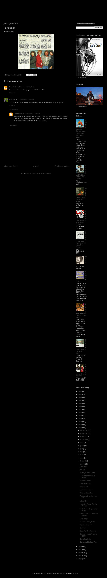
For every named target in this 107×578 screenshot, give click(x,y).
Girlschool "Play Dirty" (87, 522)
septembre (84, 439)
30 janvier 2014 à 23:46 (26, 87)
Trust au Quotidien (86, 493)
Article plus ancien (62, 166)
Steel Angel (84, 519)
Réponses (14, 109)
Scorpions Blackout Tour (88, 542)
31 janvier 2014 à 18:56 (26, 99)
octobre (83, 436)
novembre (84, 433)
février (82, 461)
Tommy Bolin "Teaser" (87, 473)
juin (81, 449)
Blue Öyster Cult (85, 484)
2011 (80, 553)
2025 (80, 394)
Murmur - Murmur (86, 490)
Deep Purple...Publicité (88, 531)
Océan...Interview (86, 525)
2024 (80, 397)
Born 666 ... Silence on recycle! (34, 8)
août (82, 442)
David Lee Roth (85, 539)
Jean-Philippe (13, 87)
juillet (82, 446)
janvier (82, 464)
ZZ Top (82, 470)
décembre (84, 430)
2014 (80, 428)
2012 (80, 550)
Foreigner (83, 467)
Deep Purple (84, 487)
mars (82, 458)
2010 (80, 556)
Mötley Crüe (84, 501)
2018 (80, 415)
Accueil (36, 166)
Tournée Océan (85, 481)
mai (81, 452)
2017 (80, 418)
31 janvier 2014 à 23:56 (32, 113)
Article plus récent (10, 166)
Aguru (63, 573)
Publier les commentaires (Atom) (40, 173)
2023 (80, 400)
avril (82, 455)
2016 (80, 422)
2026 (80, 391)
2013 (80, 546)
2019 (80, 412)
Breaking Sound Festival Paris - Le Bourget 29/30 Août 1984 (81, 128)
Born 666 (12, 99)
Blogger (75, 573)
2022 (80, 403)
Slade (86, 259)
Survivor (83, 528)
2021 (80, 406)
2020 (80, 409)
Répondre (12, 93)
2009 (80, 559)
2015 (80, 425)
